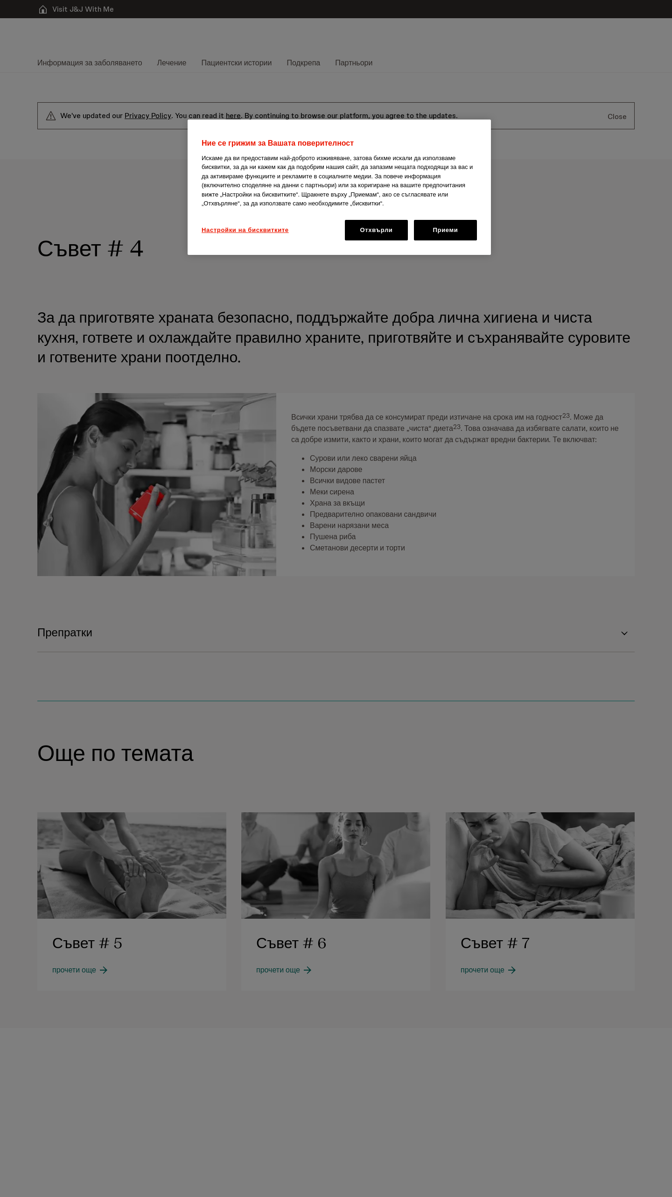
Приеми (445, 230)
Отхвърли (376, 230)
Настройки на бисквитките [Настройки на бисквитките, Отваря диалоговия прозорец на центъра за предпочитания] (245, 229)
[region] (339, 187)
